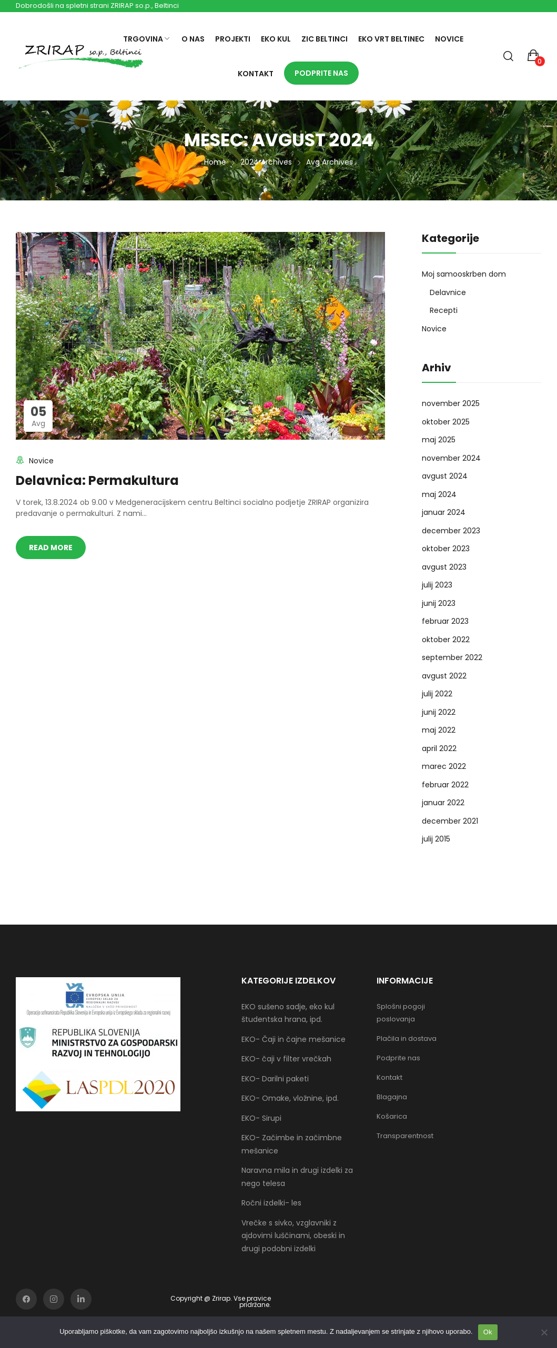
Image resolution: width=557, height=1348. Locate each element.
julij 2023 (437, 585)
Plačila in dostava (407, 1038)
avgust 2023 (444, 567)
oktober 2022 (446, 639)
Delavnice (448, 292)
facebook (26, 1299)
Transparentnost (405, 1136)
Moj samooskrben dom (464, 274)
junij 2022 (438, 712)
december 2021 (450, 821)
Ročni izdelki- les (271, 1203)
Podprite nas (398, 1058)
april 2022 (439, 748)
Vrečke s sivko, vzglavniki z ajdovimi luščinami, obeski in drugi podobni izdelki (293, 1236)
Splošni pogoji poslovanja (401, 1012)
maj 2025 (438, 439)
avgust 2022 (444, 676)
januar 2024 (443, 512)
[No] (544, 1332)
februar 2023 (445, 621)
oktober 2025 (446, 422)
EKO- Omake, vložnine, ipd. (290, 1098)
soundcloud (81, 1299)
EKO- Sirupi (261, 1118)
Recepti (444, 310)
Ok (487, 1332)
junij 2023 (438, 603)
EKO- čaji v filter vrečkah (286, 1058)
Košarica (392, 1116)
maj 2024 (439, 494)
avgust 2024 (445, 476)
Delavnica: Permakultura (97, 480)
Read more (51, 547)
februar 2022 (445, 784)
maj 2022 (438, 730)
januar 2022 (443, 802)
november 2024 (451, 458)
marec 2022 (444, 766)
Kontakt (389, 1077)
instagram (53, 1299)
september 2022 (452, 657)
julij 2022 (437, 693)
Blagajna (392, 1097)
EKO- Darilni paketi (275, 1078)
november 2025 (451, 403)
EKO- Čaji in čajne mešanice (293, 1039)
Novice (41, 460)
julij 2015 (436, 839)
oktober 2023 (446, 548)
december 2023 (451, 530)
